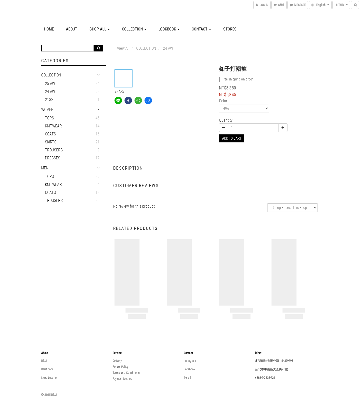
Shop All (100, 29)
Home (49, 29)
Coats (50, 134)
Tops (49, 118)
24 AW (50, 91)
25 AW (50, 83)
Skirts (50, 142)
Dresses (52, 158)
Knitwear (53, 126)
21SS (49, 99)
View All (123, 48)
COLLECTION (134, 29)
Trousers (54, 150)
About (71, 29)
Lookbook (169, 29)
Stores (229, 29)
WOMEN (47, 109)
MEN (44, 168)
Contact (201, 29)
